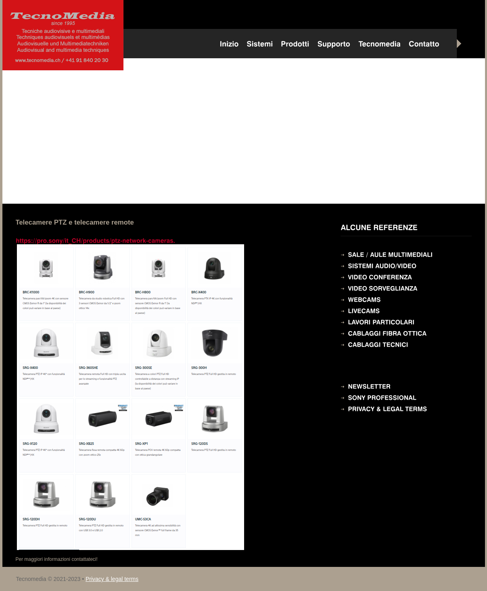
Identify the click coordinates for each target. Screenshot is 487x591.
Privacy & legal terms (112, 579)
